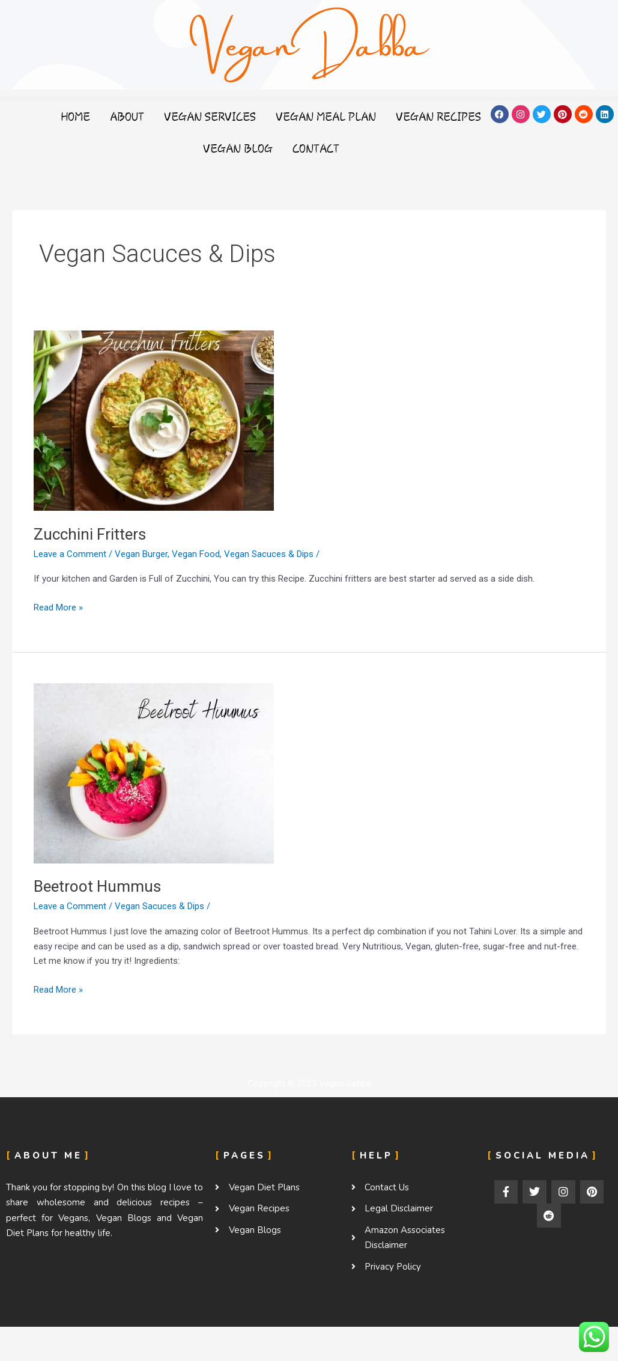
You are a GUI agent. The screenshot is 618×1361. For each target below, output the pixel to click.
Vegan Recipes (192, 148)
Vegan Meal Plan (377, 116)
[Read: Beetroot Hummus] (154, 772)
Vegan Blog (289, 148)
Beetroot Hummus (97, 886)
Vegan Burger (141, 554)
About (179, 116)
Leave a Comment (70, 554)
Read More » (58, 606)
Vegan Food (196, 554)
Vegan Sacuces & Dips (269, 554)
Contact (367, 148)
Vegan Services (261, 116)
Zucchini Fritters (90, 534)
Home (127, 116)
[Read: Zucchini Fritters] (154, 420)
